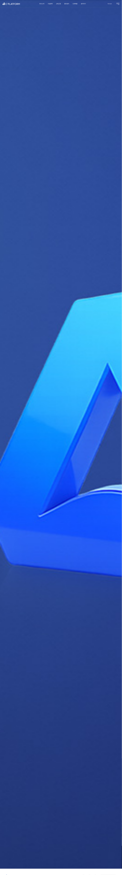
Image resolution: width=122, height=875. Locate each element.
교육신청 (58, 4)
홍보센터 (66, 4)
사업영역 (50, 4)
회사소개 (41, 4)
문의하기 (83, 4)
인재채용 (75, 4)
